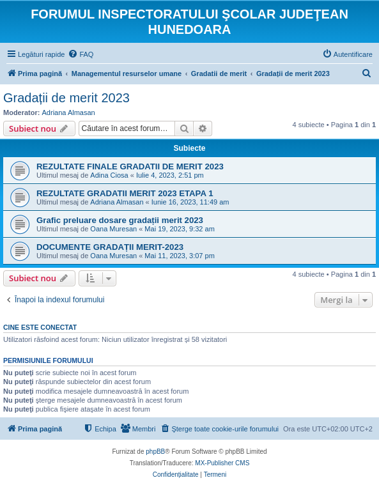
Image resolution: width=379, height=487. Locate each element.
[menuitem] (80, 54)
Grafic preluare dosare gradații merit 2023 (119, 220)
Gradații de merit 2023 (66, 98)
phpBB (155, 451)
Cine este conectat (40, 327)
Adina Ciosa (109, 175)
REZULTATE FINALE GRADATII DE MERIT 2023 (130, 166)
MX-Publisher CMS (222, 463)
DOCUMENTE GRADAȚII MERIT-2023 (109, 247)
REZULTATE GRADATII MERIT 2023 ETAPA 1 (124, 193)
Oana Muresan (113, 229)
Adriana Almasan (68, 112)
